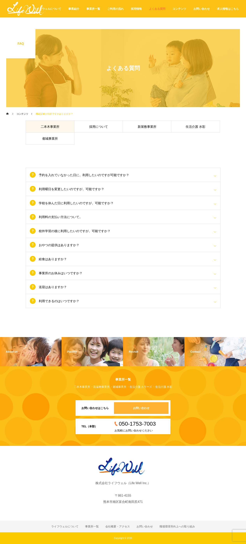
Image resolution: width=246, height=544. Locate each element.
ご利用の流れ (115, 8)
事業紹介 (73, 8)
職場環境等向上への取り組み (177, 526)
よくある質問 (157, 8)
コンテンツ (179, 8)
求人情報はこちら (228, 8)
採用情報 (136, 8)
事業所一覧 (93, 8)
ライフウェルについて (47, 8)
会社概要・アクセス (117, 526)
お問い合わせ (201, 8)
